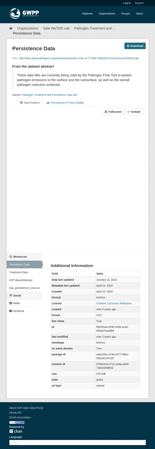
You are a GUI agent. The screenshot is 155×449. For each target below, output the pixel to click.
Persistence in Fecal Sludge (65, 102)
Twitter (14, 303)
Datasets (87, 13)
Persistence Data (27, 33)
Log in (127, 3)
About (139, 13)
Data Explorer (30, 102)
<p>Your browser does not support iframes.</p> (77, 184)
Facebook (16, 310)
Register (139, 3)
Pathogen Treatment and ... (95, 28)
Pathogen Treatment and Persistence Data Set (49, 94)
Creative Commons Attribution (114, 303)
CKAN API (15, 412)
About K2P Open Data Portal (26, 407)
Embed (133, 111)
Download (135, 45)
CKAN (15, 431)
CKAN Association (20, 417)
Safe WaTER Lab (56, 28)
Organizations (107, 13)
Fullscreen (113, 111)
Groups (125, 13)
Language (15, 437)
